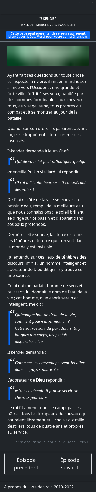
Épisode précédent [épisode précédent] (26, 463)
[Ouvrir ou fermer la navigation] (86, 7)
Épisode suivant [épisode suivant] (69, 463)
